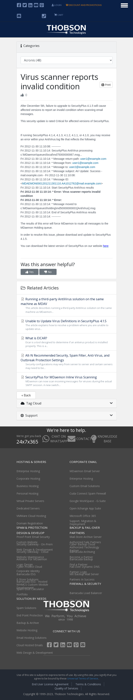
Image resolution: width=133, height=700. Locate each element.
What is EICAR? (67, 342)
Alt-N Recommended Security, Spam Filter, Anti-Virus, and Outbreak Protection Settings (67, 361)
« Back (26, 395)
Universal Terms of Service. (83, 678)
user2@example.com (82, 167)
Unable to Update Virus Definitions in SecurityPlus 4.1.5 (67, 325)
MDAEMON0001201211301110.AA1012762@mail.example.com (61, 183)
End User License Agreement (50, 684)
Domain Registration (30, 523)
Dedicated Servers (28, 508)
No (48, 272)
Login (56, 5)
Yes (30, 272)
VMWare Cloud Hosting (31, 516)
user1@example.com (93, 158)
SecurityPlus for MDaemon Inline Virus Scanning (67, 381)
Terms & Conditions (88, 684)
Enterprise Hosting (28, 471)
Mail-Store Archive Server (86, 537)
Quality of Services (66, 688)
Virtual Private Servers (30, 501)
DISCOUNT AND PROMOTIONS (84, 5)
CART (58, 14)
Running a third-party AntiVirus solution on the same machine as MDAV (67, 305)
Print (106, 85)
